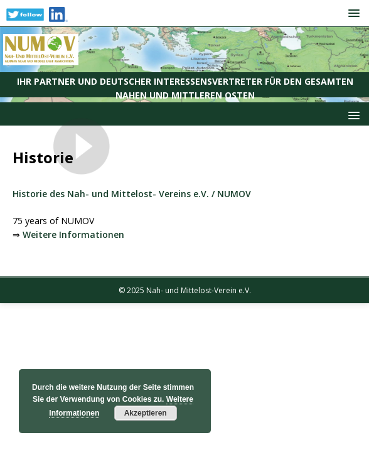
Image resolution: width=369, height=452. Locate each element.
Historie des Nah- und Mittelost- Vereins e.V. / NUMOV (132, 194)
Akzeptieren (145, 413)
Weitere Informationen (73, 234)
